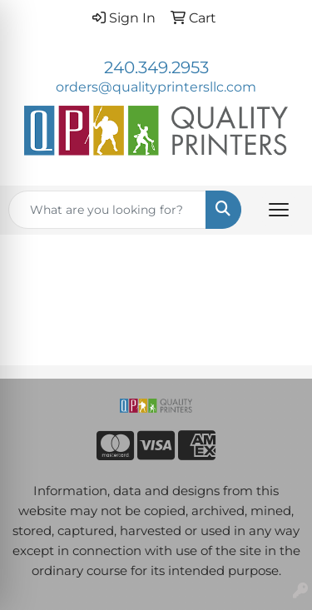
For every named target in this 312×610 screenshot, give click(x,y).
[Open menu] (278, 209)
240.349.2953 (156, 67)
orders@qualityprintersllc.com (156, 87)
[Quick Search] (107, 210)
